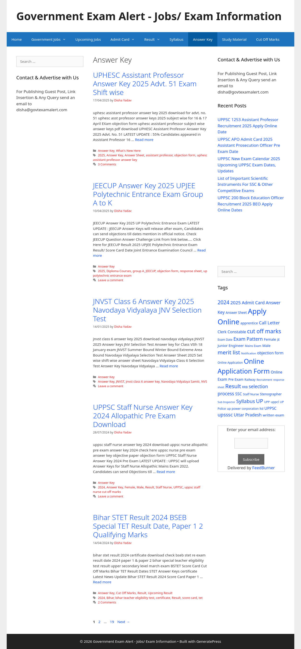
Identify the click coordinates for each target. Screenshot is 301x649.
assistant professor (159, 155)
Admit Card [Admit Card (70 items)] (253, 302)
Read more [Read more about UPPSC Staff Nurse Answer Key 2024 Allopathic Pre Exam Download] (166, 471)
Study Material (234, 39)
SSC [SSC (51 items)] (238, 394)
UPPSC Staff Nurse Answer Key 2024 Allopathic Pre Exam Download (142, 415)
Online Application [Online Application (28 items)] (230, 363)
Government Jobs (51, 39)
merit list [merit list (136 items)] (229, 352)
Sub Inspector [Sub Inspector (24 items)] (226, 402)
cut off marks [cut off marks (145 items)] (264, 331)
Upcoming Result (160, 593)
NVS (204, 381)
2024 (101, 487)
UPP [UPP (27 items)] (267, 402)
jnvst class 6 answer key (143, 381)
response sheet (191, 271)
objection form (184, 155)
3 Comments (107, 164)
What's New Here (128, 150)
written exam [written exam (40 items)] (273, 415)
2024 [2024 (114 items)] (223, 302)
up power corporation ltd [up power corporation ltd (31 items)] (245, 408)
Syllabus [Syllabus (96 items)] (245, 401)
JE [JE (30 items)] (278, 339)
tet (201, 598)
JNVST (120, 381)
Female (130, 487)
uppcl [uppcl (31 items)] (275, 402)
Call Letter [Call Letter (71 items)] (269, 323)
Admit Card (124, 39)
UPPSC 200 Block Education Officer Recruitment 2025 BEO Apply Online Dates (251, 204)
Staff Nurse (164, 487)
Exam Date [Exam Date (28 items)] (225, 340)
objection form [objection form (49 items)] (270, 353)
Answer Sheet (134, 155)
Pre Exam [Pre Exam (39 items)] (235, 379)
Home (17, 39)
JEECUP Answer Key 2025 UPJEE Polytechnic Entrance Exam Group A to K (148, 194)
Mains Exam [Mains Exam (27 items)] (253, 346)
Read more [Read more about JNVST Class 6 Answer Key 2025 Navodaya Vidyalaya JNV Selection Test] (169, 365)
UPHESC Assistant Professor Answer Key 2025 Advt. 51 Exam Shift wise (145, 83)
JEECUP (151, 271)
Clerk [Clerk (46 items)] (222, 331)
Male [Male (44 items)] (266, 345)
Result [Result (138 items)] (233, 386)
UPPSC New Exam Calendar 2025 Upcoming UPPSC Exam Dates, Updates (249, 165)
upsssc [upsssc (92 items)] (225, 414)
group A (138, 271)
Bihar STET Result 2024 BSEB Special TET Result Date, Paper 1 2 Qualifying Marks (148, 525)
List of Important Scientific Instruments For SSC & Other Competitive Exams (245, 184)
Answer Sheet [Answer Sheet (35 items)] (236, 312)
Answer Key (202, 39)
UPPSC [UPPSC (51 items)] (270, 408)
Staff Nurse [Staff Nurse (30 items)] (251, 394)
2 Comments (107, 602)
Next (123, 621)
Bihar (110, 598)
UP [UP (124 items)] (259, 401)
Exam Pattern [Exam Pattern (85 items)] (248, 339)
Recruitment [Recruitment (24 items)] (264, 379)
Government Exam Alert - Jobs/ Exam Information (149, 16)
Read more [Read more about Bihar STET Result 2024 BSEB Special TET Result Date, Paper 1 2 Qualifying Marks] (102, 581)
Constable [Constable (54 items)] (236, 331)
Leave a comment (110, 280)
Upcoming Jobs (88, 39)
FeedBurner (263, 467)
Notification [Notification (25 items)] (248, 353)
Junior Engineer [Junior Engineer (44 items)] (231, 345)
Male (140, 487)
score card (189, 598)
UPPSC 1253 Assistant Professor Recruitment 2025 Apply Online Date (248, 125)
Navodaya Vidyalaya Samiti (180, 381)
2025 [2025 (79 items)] (235, 302)
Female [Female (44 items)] (270, 339)
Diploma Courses (119, 271)
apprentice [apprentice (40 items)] (249, 323)
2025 (101, 155)
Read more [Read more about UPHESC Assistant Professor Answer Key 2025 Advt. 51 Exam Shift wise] (144, 139)
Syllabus (177, 39)
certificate (163, 598)
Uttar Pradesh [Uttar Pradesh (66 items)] (247, 415)
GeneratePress (208, 641)
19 (112, 621)
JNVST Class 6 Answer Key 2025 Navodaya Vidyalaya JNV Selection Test (147, 309)
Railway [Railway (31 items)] (249, 379)
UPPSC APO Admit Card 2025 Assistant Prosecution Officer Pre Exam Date (249, 145)
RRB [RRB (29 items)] (245, 387)
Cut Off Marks (267, 39)
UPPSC (178, 487)
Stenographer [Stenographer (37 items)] (271, 394)
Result (154, 39)
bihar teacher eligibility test (134, 598)
